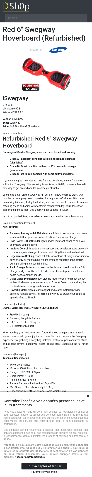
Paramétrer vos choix (44, 471)
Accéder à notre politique (30, 456)
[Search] (46, 18)
